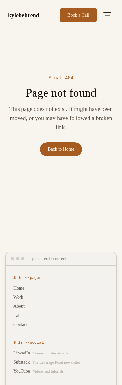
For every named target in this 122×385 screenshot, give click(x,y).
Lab (16, 315)
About (19, 306)
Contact (20, 324)
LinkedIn (41, 353)
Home (18, 288)
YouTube (38, 371)
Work (18, 297)
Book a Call (78, 15)
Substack (46, 362)
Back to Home (61, 149)
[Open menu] (107, 15)
